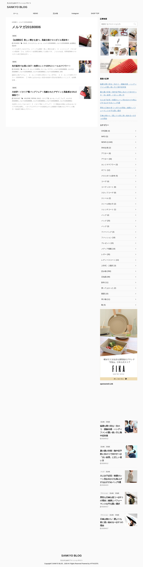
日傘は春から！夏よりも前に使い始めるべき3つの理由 (118, 117)
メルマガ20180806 (49, 43)
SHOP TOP (95, 13)
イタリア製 (45, 98)
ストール (44, 69)
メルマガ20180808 (62, 43)
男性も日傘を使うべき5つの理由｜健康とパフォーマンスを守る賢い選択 (118, 109)
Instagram (75, 13)
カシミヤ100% (35, 69)
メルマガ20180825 (52, 72)
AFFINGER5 (94, 564)
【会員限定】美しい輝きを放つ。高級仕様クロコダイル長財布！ (41, 40)
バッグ (57, 98)
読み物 (55, 13)
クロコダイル (32, 43)
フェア (62, 98)
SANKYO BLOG (17, 7)
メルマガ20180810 (25, 72)
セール (40, 43)
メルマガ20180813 (39, 72)
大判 (61, 72)
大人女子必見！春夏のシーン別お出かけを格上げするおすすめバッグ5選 (118, 101)
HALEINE (27, 98)
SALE (25, 43)
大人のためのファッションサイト (71, 560)
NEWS (35, 13)
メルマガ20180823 (52, 101)
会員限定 (73, 43)
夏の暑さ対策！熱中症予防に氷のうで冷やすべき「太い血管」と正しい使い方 (118, 93)
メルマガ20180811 (39, 101)
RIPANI (33, 98)
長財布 (14, 46)
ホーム (15, 13)
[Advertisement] (118, 402)
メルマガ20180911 (66, 101)
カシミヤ (26, 69)
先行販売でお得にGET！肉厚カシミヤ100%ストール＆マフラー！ (41, 66)
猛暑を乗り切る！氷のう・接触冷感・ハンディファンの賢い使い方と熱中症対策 (118, 85)
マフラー (50, 69)
